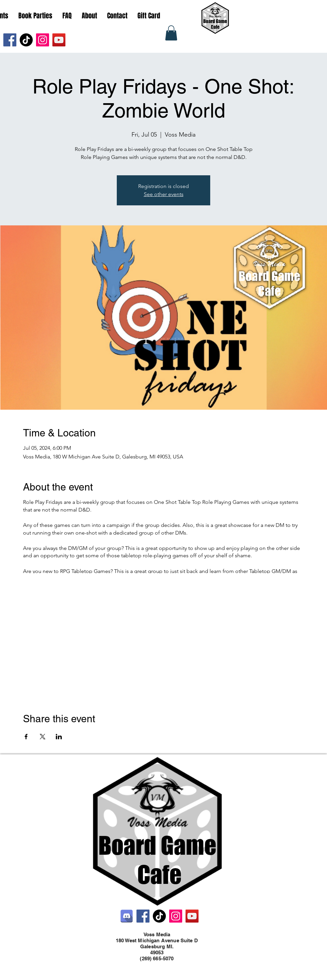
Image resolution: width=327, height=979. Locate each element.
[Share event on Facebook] (26, 736)
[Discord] (126, 916)
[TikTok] (26, 39)
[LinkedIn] (170, 965)
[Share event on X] (42, 736)
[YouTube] (58, 39)
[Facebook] (9, 39)
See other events (164, 194)
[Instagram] (42, 39)
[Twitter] (160, 965)
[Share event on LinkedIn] (59, 736)
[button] (171, 32)
